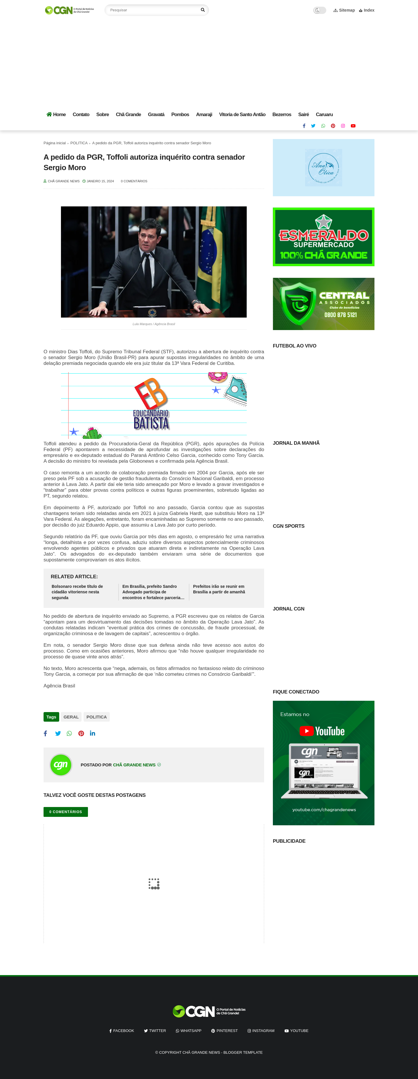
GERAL (71, 716)
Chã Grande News (201, 1051)
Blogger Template (243, 1051)
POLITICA (79, 143)
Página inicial (55, 143)
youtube (299, 1029)
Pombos (180, 114)
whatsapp (191, 1029)
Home (56, 114)
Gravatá (156, 114)
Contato (81, 114)
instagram (263, 1029)
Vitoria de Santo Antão (242, 114)
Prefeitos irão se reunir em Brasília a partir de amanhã (219, 589)
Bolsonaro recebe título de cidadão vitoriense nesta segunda (77, 592)
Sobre (102, 114)
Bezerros (282, 114)
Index (366, 10)
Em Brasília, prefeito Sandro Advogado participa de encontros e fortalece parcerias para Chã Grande (152, 592)
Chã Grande (128, 114)
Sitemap (344, 10)
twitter (157, 1029)
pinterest (227, 1029)
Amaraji (204, 114)
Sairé (303, 114)
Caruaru (324, 114)
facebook (123, 1029)
